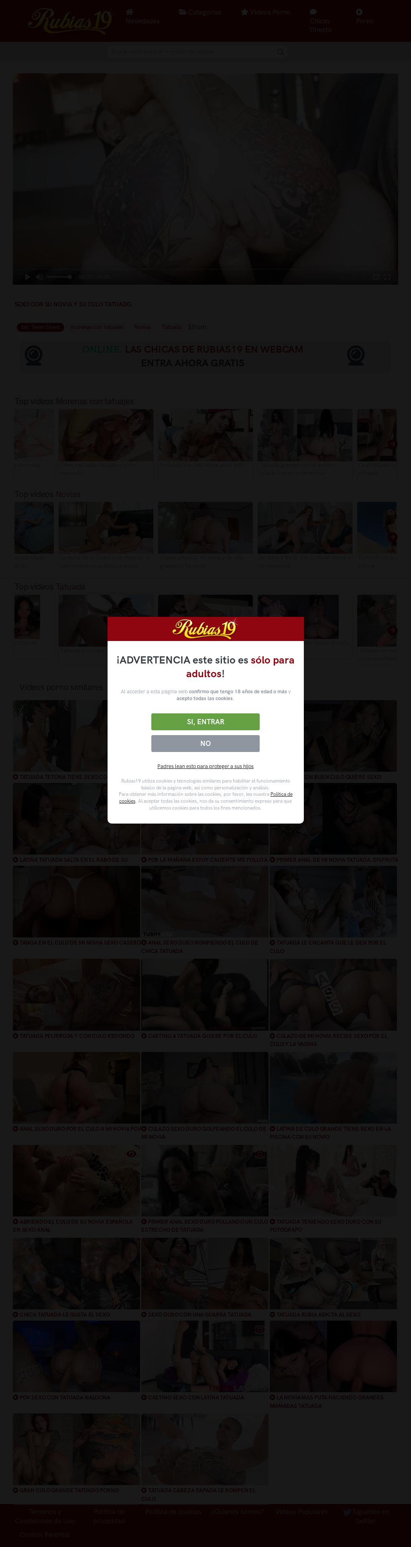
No (205, 743)
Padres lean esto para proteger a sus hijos (205, 766)
